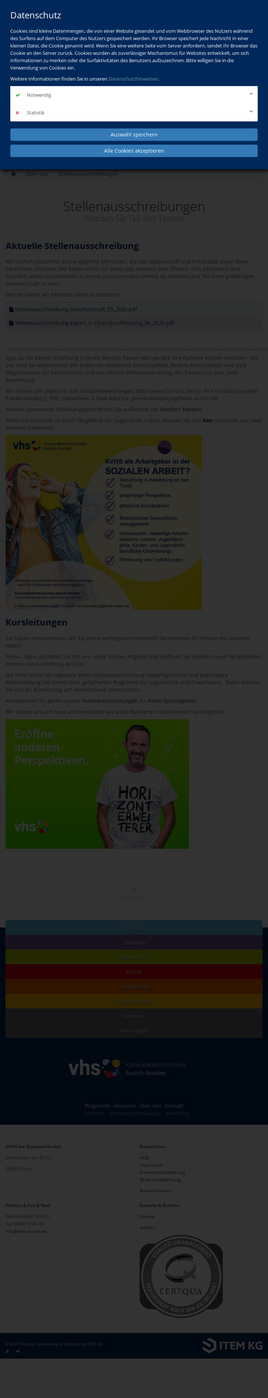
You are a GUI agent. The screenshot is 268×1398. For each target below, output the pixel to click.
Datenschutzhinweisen (133, 78)
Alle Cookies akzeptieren (134, 150)
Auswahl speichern (134, 134)
